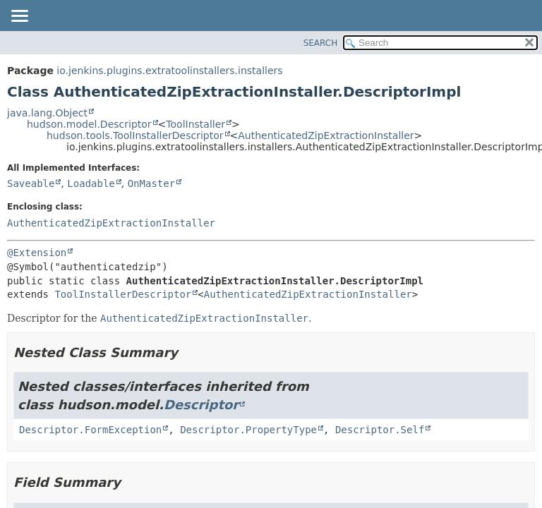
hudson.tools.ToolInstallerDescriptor (135, 135)
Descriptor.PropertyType (248, 429)
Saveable (30, 183)
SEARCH (320, 43)
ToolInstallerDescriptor (122, 294)
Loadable (90, 183)
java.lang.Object (47, 113)
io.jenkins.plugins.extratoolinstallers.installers (169, 70)
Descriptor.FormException (90, 429)
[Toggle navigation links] (19, 17)
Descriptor (201, 404)
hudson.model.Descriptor (89, 124)
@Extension (36, 252)
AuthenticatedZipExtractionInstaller (326, 135)
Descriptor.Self (379, 429)
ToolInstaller (195, 124)
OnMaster (151, 183)
